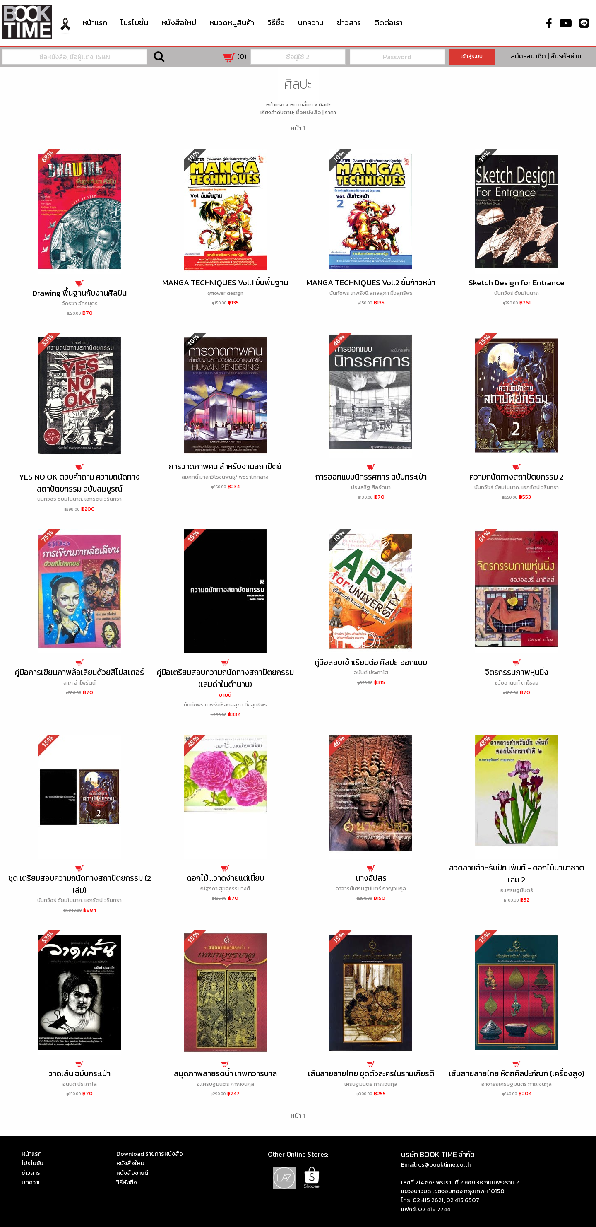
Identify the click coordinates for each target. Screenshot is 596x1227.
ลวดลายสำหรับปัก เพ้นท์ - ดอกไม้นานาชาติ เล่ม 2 (516, 874)
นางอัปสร (371, 878)
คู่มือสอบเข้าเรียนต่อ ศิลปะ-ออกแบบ (371, 662)
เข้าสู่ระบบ (472, 56)
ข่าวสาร (349, 22)
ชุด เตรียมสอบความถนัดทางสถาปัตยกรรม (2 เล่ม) (79, 884)
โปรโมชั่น (134, 22)
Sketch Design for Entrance (517, 283)
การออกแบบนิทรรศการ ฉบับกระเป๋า (371, 477)
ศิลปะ (324, 104)
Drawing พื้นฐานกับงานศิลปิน (79, 293)
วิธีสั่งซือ (126, 1182)
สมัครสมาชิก (528, 56)
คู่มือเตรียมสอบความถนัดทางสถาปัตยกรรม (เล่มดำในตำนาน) (225, 678)
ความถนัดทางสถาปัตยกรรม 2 (516, 477)
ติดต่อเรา (388, 22)
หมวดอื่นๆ (301, 104)
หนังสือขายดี (132, 1172)
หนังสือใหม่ (178, 22)
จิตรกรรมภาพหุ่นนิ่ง (516, 672)
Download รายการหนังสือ (149, 1153)
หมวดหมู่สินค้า (231, 22)
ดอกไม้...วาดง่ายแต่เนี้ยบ (225, 878)
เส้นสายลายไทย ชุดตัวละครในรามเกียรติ (371, 1074)
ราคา (330, 112)
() (234, 56)
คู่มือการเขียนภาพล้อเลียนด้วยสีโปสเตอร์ (79, 672)
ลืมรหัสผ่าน (566, 56)
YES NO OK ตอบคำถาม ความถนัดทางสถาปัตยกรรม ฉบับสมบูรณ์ (79, 483)
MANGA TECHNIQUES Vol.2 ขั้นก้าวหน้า (370, 283)
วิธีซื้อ (276, 22)
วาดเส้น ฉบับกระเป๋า (79, 1074)
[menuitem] (65, 30)
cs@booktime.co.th (444, 1164)
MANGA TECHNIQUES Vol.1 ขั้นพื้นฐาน (225, 283)
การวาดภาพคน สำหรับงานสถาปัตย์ (225, 466)
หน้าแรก (94, 22)
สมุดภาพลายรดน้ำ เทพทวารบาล (225, 1074)
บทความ (311, 22)
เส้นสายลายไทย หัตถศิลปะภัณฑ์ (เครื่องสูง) (516, 1074)
